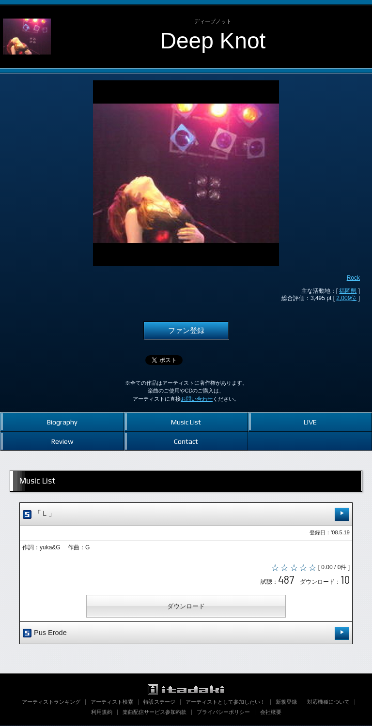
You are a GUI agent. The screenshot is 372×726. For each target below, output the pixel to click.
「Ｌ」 (186, 514)
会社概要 (270, 712)
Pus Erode (186, 633)
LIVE (310, 422)
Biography (62, 422)
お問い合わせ (197, 399)
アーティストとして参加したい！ (225, 702)
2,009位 (346, 298)
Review (62, 441)
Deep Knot (213, 40)
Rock (353, 277)
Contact (186, 441)
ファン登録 (186, 330)
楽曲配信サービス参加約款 (154, 712)
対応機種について (328, 702)
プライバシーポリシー (223, 712)
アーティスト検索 (112, 702)
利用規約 (101, 712)
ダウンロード (186, 606)
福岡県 (347, 290)
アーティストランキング (51, 702)
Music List (186, 422)
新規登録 (286, 702)
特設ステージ (159, 702)
